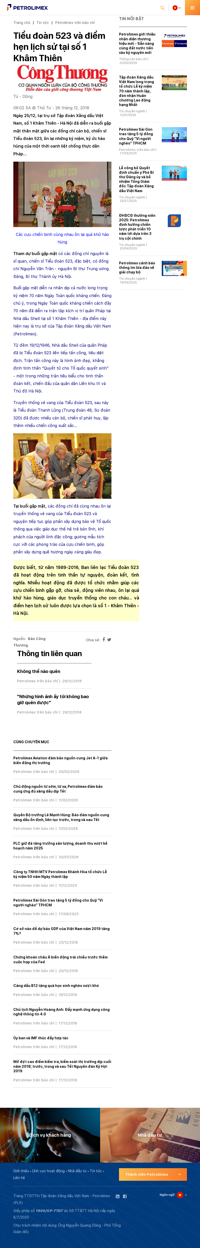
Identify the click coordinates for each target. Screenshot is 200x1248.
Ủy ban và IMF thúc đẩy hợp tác (40, 1038)
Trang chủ (21, 22)
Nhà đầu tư (77, 1171)
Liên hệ (19, 1178)
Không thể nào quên (38, 671)
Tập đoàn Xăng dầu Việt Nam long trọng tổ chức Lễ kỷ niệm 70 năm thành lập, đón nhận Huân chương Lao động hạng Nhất (136, 91)
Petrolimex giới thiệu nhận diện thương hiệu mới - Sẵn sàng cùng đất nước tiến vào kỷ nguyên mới (137, 43)
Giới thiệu (21, 1171)
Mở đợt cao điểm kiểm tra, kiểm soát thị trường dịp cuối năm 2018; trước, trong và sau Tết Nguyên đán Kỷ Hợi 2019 (62, 1066)
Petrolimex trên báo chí (75, 22)
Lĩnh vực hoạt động (48, 1171)
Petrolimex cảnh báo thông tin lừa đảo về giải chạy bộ (137, 267)
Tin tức (42, 22)
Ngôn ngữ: (167, 1195)
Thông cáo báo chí (133, 59)
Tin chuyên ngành (132, 111)
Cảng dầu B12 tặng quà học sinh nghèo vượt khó (56, 986)
